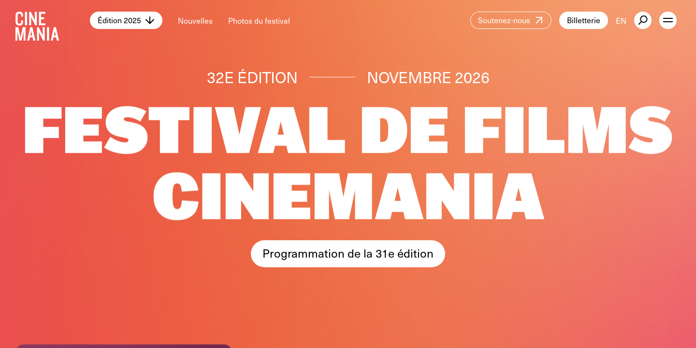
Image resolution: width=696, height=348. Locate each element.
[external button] (643, 20)
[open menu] (668, 20)
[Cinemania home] (52, 20)
